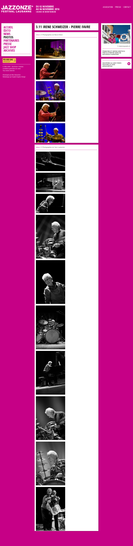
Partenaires (11, 40)
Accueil (8, 27)
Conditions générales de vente (12, 68)
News (7, 34)
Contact (127, 7)
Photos (8, 37)
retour (38, 35)
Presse (118, 7)
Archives (9, 50)
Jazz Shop (10, 47)
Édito (7, 30)
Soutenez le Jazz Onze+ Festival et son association (112, 64)
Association (108, 7)
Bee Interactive (16, 75)
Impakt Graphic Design (19, 77)
